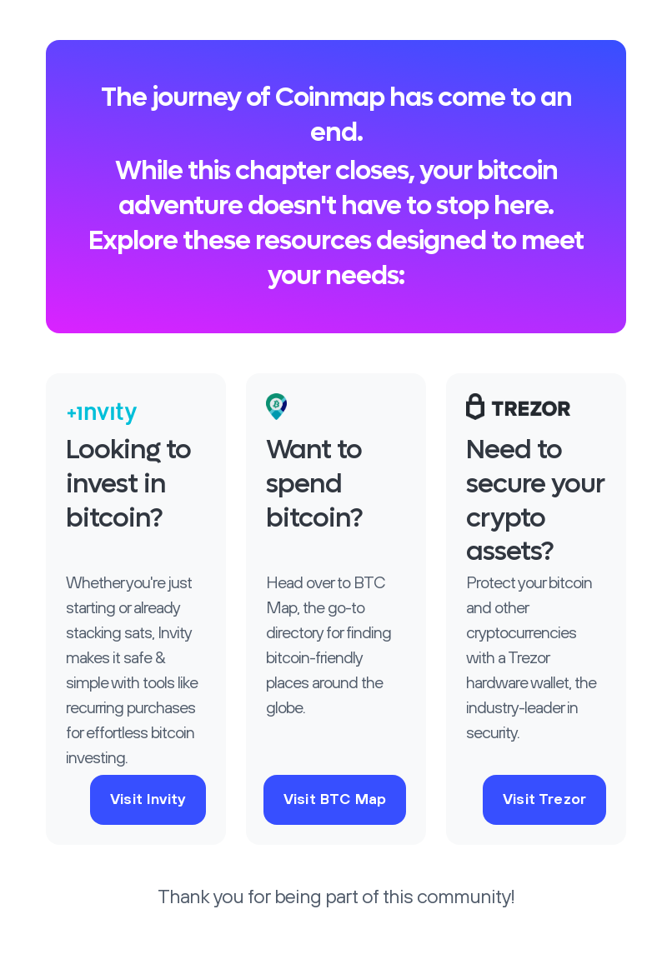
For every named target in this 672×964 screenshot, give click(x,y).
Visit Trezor (544, 800)
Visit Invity (148, 800)
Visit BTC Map (334, 800)
